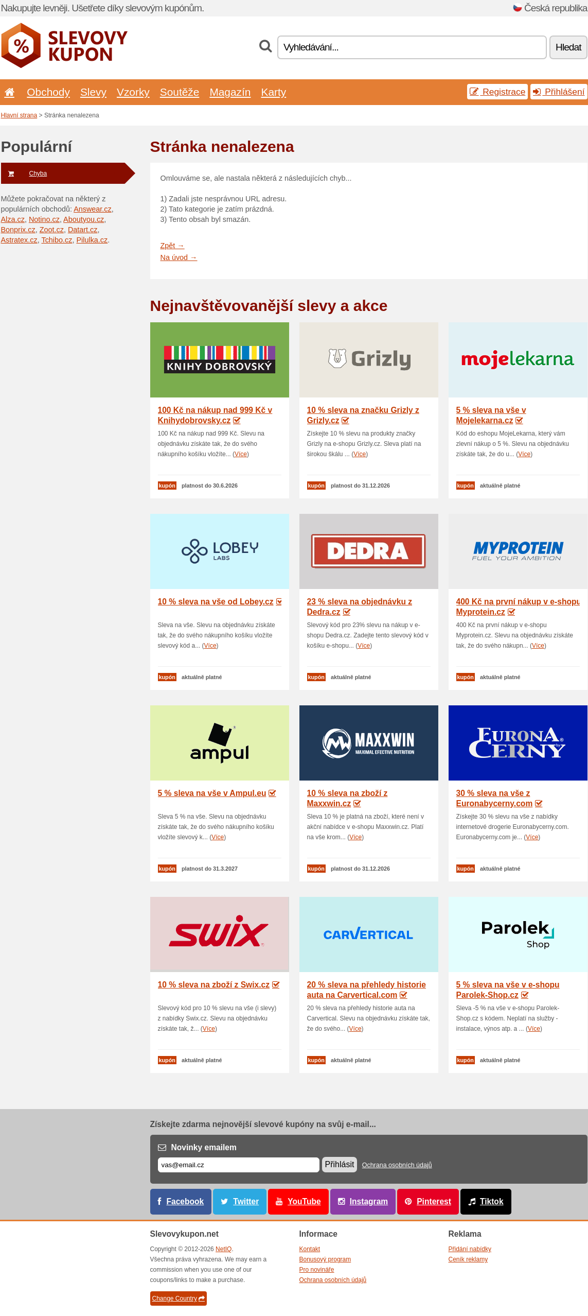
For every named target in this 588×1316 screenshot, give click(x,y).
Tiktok (492, 1201)
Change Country (178, 1298)
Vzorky (133, 92)
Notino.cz (44, 219)
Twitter (246, 1201)
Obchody (48, 92)
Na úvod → (179, 257)
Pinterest (434, 1201)
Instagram (369, 1201)
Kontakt (309, 1249)
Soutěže (180, 92)
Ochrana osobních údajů (397, 1165)
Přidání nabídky (470, 1249)
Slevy (93, 92)
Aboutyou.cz (83, 219)
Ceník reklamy (468, 1259)
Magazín (230, 92)
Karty (273, 92)
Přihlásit (339, 1164)
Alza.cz (13, 219)
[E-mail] (238, 1164)
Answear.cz (93, 209)
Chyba (24, 173)
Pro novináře (316, 1269)
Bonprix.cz (18, 230)
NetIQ (223, 1249)
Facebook (185, 1201)
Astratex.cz (19, 240)
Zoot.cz (52, 230)
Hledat (568, 47)
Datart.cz (83, 230)
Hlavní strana (19, 115)
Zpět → (173, 245)
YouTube (304, 1201)
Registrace (497, 91)
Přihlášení (558, 91)
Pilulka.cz (92, 240)
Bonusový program (325, 1259)
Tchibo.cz (56, 240)
